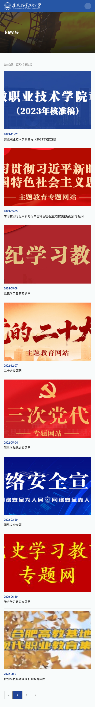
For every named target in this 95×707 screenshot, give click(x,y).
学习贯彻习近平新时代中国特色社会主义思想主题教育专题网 (39, 216)
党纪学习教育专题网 (15, 294)
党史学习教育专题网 (15, 602)
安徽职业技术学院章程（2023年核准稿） (27, 139)
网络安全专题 (11, 525)
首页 (18, 64)
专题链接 (27, 64)
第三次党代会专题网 (15, 448)
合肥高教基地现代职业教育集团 (22, 679)
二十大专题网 (11, 371)
